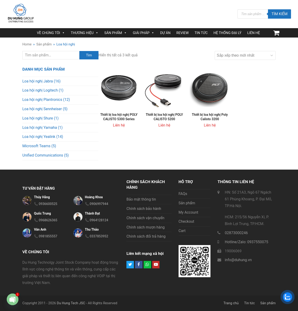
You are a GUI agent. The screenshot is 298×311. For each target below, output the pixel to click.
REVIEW (182, 33)
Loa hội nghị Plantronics (42, 99)
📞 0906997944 (96, 204)
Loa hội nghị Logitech (40, 90)
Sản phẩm (187, 203)
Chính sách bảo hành (143, 208)
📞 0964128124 (96, 220)
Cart (182, 231)
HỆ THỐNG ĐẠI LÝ (227, 33)
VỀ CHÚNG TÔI (51, 33)
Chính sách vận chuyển (145, 218)
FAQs (183, 193)
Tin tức (249, 303)
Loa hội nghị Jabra (37, 81)
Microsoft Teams (36, 146)
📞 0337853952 (96, 236)
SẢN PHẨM (115, 33)
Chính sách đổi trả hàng (146, 236)
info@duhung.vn (238, 260)
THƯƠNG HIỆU (84, 33)
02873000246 (236, 233)
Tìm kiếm (279, 14)
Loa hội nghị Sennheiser (42, 109)
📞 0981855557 (45, 236)
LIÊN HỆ (253, 33)
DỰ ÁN (165, 33)
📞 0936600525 (45, 204)
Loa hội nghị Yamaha (39, 127)
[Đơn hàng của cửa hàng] (245, 55)
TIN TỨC (201, 33)
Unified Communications (42, 155)
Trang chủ (231, 303)
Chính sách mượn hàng (145, 227)
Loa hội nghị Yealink (38, 136)
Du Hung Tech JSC (71, 303)
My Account (188, 212)
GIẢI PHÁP (143, 33)
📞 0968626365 (45, 220)
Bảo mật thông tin (141, 199)
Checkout (186, 221)
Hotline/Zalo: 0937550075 (246, 242)
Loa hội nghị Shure (37, 118)
